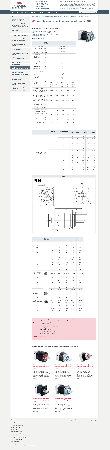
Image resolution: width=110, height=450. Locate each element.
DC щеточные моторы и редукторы (18, 84)
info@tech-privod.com (43, 8)
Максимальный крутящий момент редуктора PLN (45, 34)
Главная (34, 16)
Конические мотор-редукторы (20, 23)
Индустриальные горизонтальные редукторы (19, 57)
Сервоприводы (16, 62)
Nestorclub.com (31, 445)
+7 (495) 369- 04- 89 (41, 1)
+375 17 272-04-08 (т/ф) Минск (47, 331)
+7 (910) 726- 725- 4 (41, 3)
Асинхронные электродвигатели (17, 31)
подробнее (35, 378)
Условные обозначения (39, 35)
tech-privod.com (15, 441)
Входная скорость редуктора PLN (41, 32)
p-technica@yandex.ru (16, 439)
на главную (15, 12)
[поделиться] (70, 25)
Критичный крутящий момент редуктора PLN (44, 31)
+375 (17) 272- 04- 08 (42, 5)
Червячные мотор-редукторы (20, 16)
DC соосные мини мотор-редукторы (18, 45)
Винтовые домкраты (17, 72)
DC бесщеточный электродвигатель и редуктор (20, 80)
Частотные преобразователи (20, 74)
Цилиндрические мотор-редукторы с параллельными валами (20, 27)
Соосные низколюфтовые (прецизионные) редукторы (71, 16)
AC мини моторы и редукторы (20, 35)
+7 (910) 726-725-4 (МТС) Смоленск (49, 326)
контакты (33, 12)
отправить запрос (52, 12)
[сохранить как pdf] (89, 25)
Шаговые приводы (17, 64)
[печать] (79, 25)
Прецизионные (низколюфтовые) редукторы (20, 67)
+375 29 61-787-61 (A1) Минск (47, 333)
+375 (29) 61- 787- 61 (42, 6)
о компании (24, 12)
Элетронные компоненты (19, 90)
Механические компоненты (19, 77)
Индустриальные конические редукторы (20, 54)
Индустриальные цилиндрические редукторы (20, 50)
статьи (42, 12)
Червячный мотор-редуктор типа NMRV (19, 87)
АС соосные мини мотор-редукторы (18, 41)
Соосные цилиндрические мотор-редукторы (19, 19)
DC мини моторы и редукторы (20, 38)
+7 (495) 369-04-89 (44, 323)
